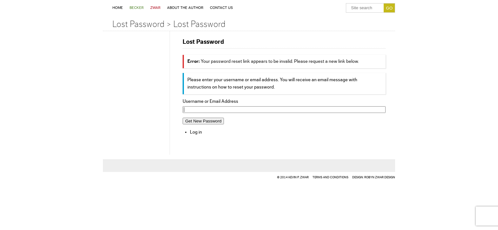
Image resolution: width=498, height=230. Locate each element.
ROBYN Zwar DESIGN (379, 177)
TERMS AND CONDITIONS (330, 177)
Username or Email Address (210, 101)
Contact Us (221, 8)
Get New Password (203, 121)
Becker (137, 8)
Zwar (155, 8)
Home (117, 8)
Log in (196, 132)
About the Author (185, 8)
